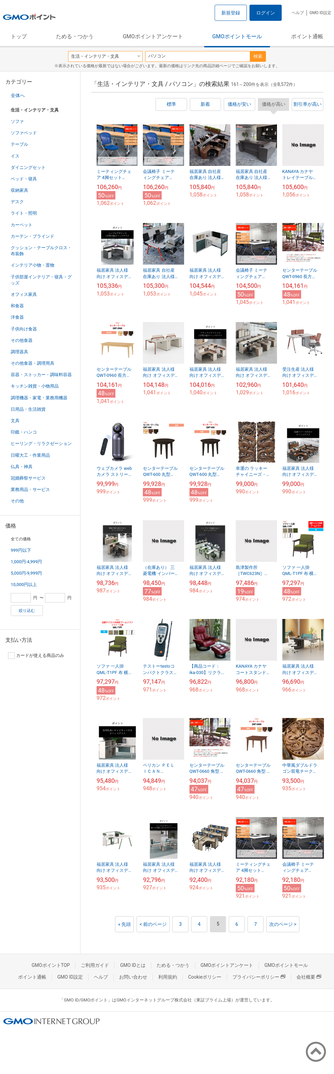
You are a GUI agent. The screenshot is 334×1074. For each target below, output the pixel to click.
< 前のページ (153, 924)
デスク (17, 201)
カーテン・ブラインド (32, 236)
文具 (15, 420)
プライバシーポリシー (258, 977)
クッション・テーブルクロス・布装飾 (41, 250)
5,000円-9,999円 (26, 573)
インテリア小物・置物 (32, 265)
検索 (258, 56)
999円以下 (21, 550)
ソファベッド (24, 132)
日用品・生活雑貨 (28, 409)
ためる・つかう (75, 36)
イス (15, 156)
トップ (19, 36)
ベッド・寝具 (24, 178)
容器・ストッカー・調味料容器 (41, 374)
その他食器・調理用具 (32, 363)
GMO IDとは (133, 965)
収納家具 (19, 190)
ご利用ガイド (95, 965)
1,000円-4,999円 (26, 561)
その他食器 (22, 340)
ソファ (17, 121)
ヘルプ (298, 12)
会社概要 (308, 977)
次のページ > (282, 924)
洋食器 (17, 317)
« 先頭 (124, 924)
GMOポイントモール (237, 36)
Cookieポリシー (204, 977)
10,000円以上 (24, 584)
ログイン (265, 12)
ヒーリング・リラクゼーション (41, 443)
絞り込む (27, 610)
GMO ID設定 (320, 12)
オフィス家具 (24, 294)
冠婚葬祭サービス (28, 478)
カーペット (22, 224)
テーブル (19, 144)
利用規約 (167, 977)
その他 (17, 500)
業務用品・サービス (30, 489)
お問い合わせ (133, 977)
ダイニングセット (28, 167)
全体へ (18, 95)
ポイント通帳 (307, 36)
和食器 (17, 305)
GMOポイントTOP (51, 965)
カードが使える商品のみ (36, 655)
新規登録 (230, 12)
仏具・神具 (22, 466)
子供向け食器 (24, 328)
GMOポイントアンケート (153, 36)
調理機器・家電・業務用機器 (39, 397)
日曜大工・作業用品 (30, 455)
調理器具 (19, 351)
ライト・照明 (24, 213)
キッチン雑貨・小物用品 (35, 386)
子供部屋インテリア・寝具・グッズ (41, 279)
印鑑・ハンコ (24, 432)
